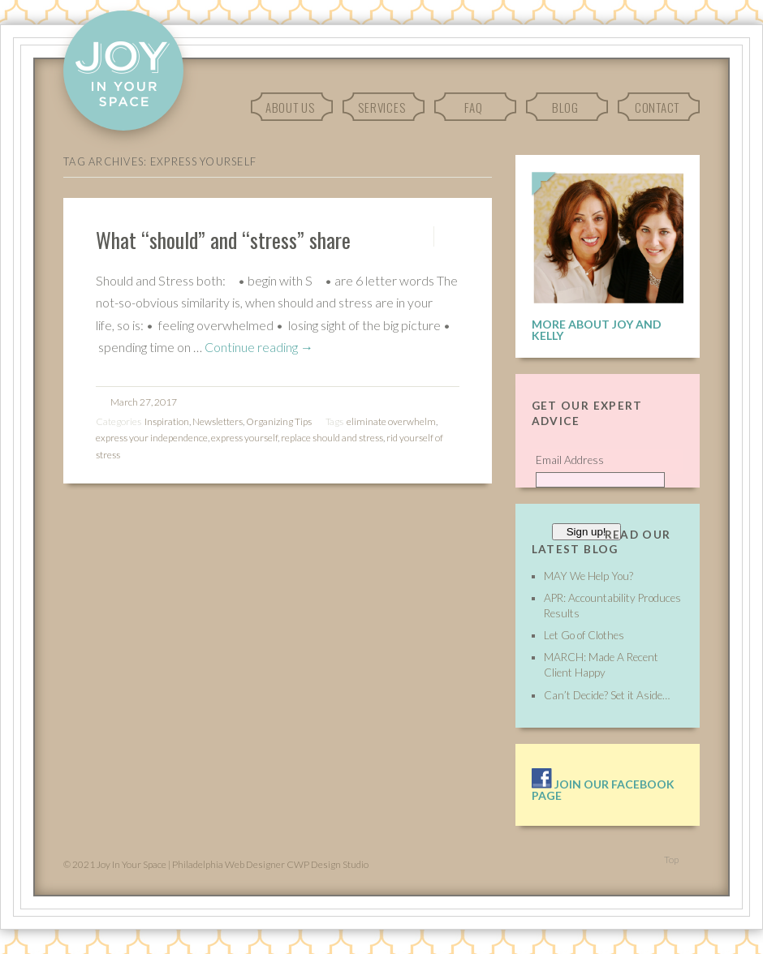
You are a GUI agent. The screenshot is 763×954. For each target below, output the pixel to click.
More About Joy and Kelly (597, 329)
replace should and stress (332, 438)
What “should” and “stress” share (223, 239)
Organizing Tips (279, 421)
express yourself (244, 438)
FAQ (473, 107)
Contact (657, 107)
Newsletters (217, 421)
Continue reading (259, 347)
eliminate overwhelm (391, 421)
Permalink (419, 236)
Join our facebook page (603, 789)
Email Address (570, 459)
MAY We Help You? (588, 575)
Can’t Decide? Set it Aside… (607, 695)
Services (381, 107)
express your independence (152, 438)
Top (671, 859)
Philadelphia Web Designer (228, 864)
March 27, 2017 (143, 402)
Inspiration (166, 421)
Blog (565, 107)
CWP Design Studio (328, 864)
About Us (290, 107)
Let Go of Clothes (584, 635)
